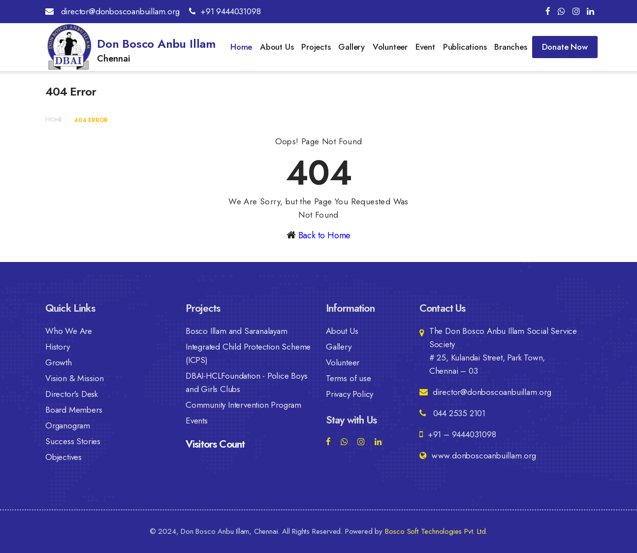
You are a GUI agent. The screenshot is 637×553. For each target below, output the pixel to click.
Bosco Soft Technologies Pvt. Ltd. (436, 531)
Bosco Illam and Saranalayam (236, 331)
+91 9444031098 (224, 11)
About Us (276, 47)
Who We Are (68, 331)
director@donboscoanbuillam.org (112, 11)
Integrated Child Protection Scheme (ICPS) (248, 353)
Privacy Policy (349, 394)
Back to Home (324, 235)
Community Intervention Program (243, 405)
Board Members (73, 410)
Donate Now (565, 47)
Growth (58, 362)
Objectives (63, 457)
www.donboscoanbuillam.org (477, 455)
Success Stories (72, 441)
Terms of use (348, 378)
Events (197, 420)
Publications (465, 47)
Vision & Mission (74, 378)
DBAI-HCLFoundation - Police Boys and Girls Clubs (247, 382)
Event (425, 47)
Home (241, 47)
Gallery (351, 47)
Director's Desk (71, 394)
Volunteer (390, 47)
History (57, 347)
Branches (510, 47)
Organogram (67, 425)
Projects (315, 47)
